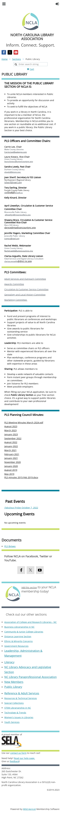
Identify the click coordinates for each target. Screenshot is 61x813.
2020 (18, 462)
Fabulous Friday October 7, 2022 (21, 507)
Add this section (29, 587)
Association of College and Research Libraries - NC (30, 622)
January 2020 (11, 466)
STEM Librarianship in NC (17, 707)
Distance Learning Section (17, 636)
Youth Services (12, 722)
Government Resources (16, 646)
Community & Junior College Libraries (23, 631)
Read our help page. (24, 758)
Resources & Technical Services (20, 698)
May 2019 (9, 474)
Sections (16, 59)
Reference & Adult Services (21, 693)
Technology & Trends (15, 712)
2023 (14, 426)
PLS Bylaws (10, 546)
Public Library (13, 687)
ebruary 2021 (12, 454)
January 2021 (11, 458)
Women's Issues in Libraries (18, 717)
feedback (14, 761)
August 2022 (10, 442)
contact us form (18, 753)
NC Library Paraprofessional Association (30, 677)
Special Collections (14, 703)
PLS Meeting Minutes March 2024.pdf (23, 422)
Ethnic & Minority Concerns (18, 641)
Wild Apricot (29, 809)
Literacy (9, 662)
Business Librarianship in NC (19, 626)
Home (5, 59)
